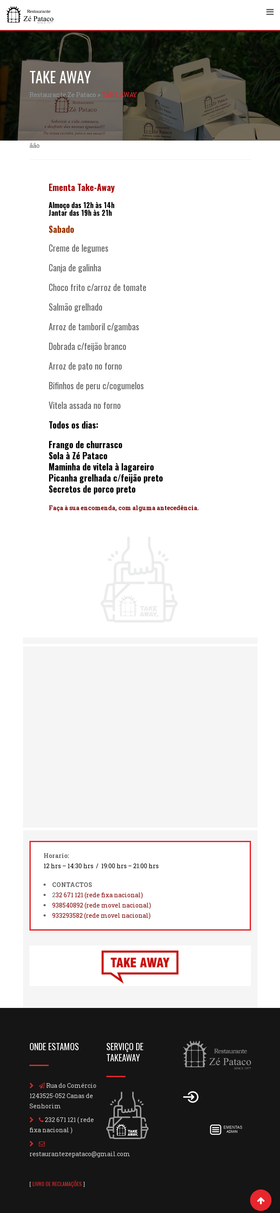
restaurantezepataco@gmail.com (79, 1154)
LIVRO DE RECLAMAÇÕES (57, 1183)
